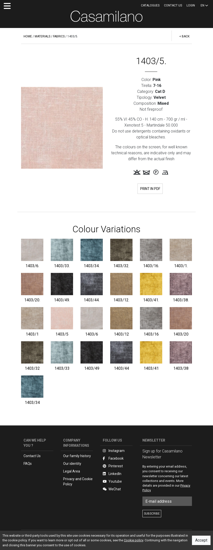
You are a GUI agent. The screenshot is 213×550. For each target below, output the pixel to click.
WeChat (112, 489)
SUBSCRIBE (152, 514)
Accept (201, 540)
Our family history (77, 456)
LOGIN (190, 5)
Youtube (112, 482)
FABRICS (59, 36)
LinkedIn (112, 474)
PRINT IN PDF (150, 189)
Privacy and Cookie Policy (78, 481)
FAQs (28, 464)
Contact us (173, 5)
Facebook (113, 459)
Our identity (72, 464)
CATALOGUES (150, 5)
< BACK (184, 36)
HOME (28, 36)
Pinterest (113, 466)
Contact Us (32, 456)
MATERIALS (42, 36)
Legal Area (71, 471)
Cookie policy (133, 540)
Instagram (114, 451)
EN (204, 5)
